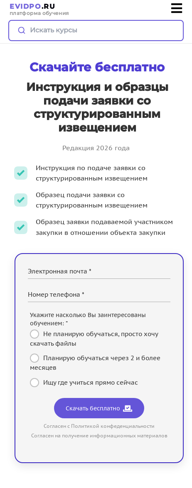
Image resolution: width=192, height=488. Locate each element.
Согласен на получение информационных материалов (99, 435)
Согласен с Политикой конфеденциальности (99, 426)
